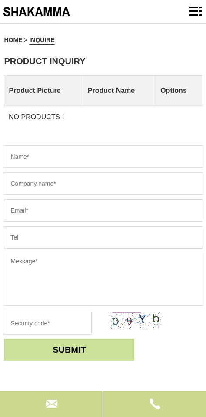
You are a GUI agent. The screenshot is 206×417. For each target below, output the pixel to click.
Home (13, 39)
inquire (41, 39)
